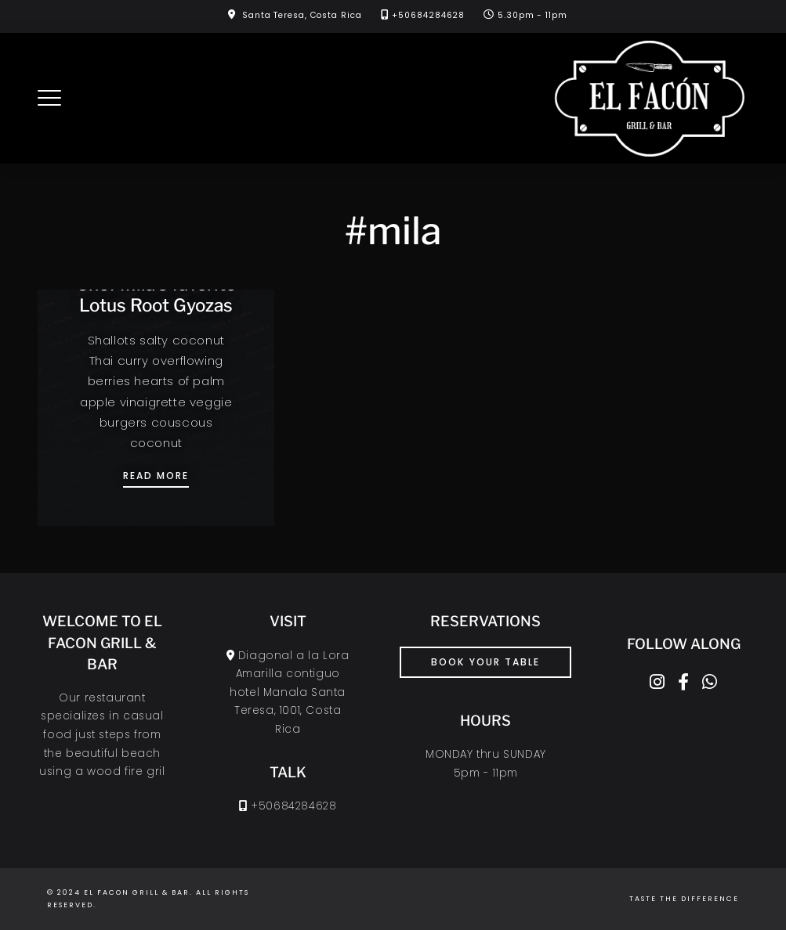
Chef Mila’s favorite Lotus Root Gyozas (156, 294)
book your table (485, 662)
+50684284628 (428, 15)
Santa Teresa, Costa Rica (302, 15)
